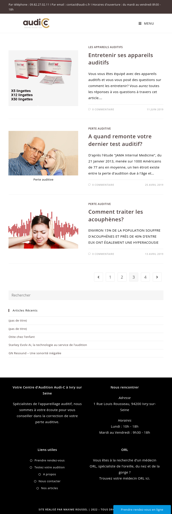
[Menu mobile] (146, 23)
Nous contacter (49, 481)
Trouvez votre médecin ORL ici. (124, 478)
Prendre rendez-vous (49, 460)
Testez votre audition (49, 467)
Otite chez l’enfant (22, 337)
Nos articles (49, 488)
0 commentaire (103, 109)
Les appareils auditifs (105, 47)
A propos (49, 474)
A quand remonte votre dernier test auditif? (120, 139)
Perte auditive (99, 128)
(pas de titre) (18, 320)
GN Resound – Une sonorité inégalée (35, 353)
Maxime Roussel (76, 509)
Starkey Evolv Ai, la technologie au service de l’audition (48, 345)
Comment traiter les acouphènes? (115, 215)
